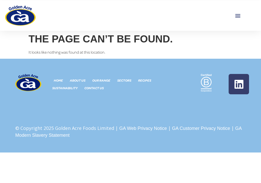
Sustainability (64, 88)
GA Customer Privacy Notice (201, 128)
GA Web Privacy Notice (143, 128)
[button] (238, 15)
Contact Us (94, 88)
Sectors (125, 80)
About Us (78, 80)
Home (58, 80)
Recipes (144, 80)
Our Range (102, 80)
